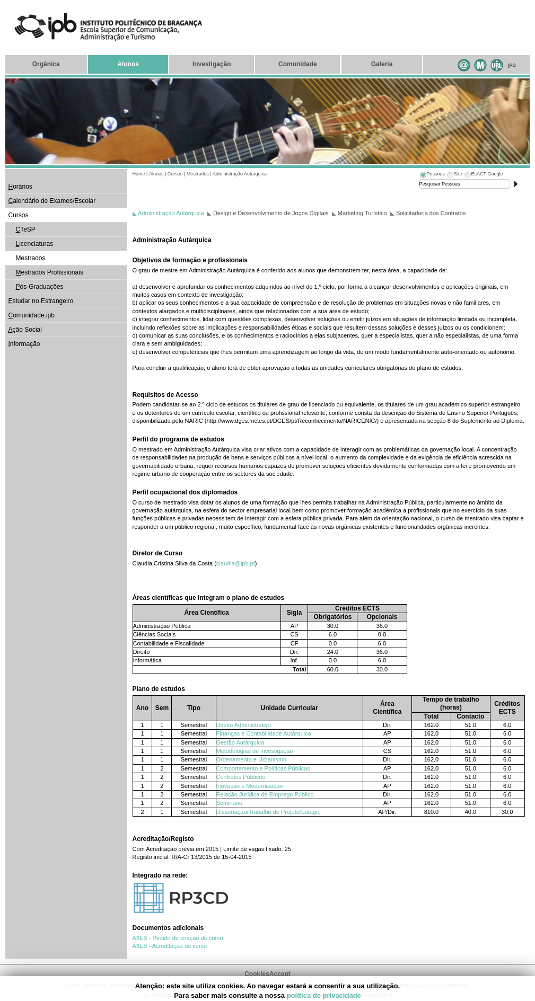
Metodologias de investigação (254, 751)
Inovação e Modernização (249, 786)
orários (20, 186)
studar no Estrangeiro (41, 301)
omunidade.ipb (31, 315)
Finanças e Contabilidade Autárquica (263, 733)
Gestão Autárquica (240, 742)
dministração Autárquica (171, 213)
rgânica (46, 64)
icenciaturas (35, 243)
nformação (24, 344)
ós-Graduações (40, 286)
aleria (382, 64)
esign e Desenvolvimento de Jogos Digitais (271, 213)
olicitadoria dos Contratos (431, 213)
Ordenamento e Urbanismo (251, 759)
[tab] (432, 175)
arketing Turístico (362, 213)
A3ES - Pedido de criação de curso (178, 938)
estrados (31, 258)
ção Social (25, 329)
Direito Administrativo (243, 725)
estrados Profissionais (49, 272)
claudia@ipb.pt (235, 563)
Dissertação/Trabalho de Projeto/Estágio (268, 812)
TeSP (26, 229)
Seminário (229, 803)
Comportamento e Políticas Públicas (263, 768)
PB (512, 65)
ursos (18, 215)
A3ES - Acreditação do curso (170, 946)
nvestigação (211, 64)
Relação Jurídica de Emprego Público (265, 794)
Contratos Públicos (240, 777)
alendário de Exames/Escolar (52, 201)
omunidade (297, 64)
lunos (128, 64)
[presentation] (432, 175)
